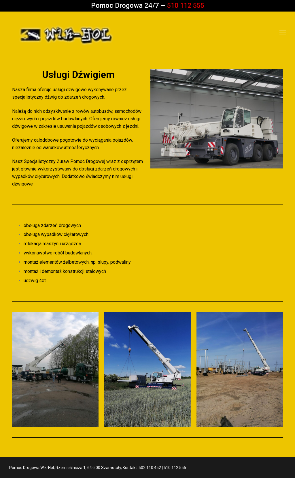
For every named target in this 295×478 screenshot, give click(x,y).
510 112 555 (185, 5)
